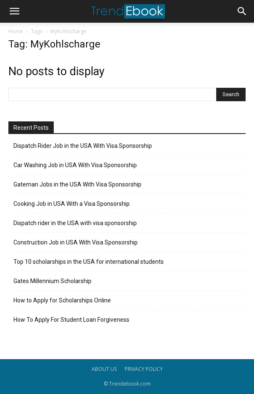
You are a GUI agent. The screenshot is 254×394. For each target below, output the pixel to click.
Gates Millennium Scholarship (52, 281)
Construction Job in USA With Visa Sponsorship (75, 242)
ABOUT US (104, 369)
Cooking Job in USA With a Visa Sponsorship (71, 203)
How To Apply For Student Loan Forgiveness (71, 319)
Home (15, 31)
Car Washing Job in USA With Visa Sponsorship (75, 165)
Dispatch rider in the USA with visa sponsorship (75, 223)
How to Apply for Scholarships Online (62, 300)
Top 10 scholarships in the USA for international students (88, 261)
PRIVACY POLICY (144, 369)
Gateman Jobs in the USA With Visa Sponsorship (77, 184)
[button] (14, 11)
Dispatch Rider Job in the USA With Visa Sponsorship (82, 145)
